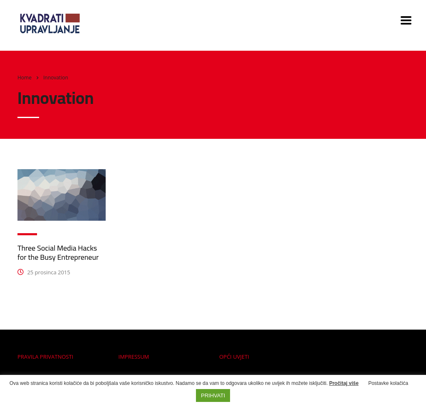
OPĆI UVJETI (234, 356)
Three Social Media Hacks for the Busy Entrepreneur (58, 252)
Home (24, 77)
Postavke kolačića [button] (388, 383)
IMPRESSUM (134, 356)
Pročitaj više (344, 383)
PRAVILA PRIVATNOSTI (45, 356)
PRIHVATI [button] (213, 395)
